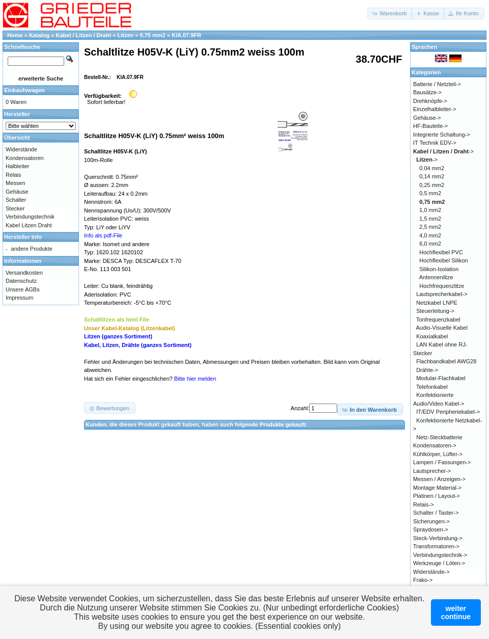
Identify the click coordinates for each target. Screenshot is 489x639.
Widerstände (21, 149)
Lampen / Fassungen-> (442, 462)
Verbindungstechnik (30, 217)
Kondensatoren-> (434, 445)
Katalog (39, 35)
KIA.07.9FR (186, 35)
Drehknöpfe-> (430, 101)
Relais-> (423, 504)
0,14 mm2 (431, 176)
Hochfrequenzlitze (441, 286)
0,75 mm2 (153, 35)
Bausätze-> (427, 92)
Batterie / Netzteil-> (437, 84)
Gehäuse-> (427, 118)
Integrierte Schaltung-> (441, 134)
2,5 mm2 (430, 227)
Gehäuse (17, 192)
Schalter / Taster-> (435, 513)
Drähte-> (427, 370)
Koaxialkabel (432, 336)
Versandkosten (24, 273)
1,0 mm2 (430, 210)
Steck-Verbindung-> (438, 538)
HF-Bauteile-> (430, 126)
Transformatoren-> (436, 546)
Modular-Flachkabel (441, 378)
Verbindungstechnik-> (440, 555)
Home (15, 35)
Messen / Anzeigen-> (439, 479)
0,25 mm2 (431, 185)
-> (443, 151)
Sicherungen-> (431, 521)
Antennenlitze (436, 277)
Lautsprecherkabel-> (442, 294)
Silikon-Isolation (438, 269)
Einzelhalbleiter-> (434, 109)
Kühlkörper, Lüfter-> (438, 454)
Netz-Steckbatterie (439, 437)
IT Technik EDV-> (434, 143)
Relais (13, 175)
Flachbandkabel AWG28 (446, 361)
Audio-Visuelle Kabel (442, 328)
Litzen (126, 35)
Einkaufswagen (24, 90)
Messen (15, 183)
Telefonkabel (432, 387)
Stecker (15, 208)
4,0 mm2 (430, 235)
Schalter (16, 200)
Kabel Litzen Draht (29, 225)
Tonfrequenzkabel (438, 319)
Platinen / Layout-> (436, 496)
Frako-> (422, 580)
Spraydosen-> (430, 529)
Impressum (19, 298)
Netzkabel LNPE (436, 303)
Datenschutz (21, 281)
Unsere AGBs (23, 289)
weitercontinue (456, 612)
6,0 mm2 (430, 244)
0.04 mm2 (431, 168)
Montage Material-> (437, 488)
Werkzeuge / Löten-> (439, 563)
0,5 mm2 (430, 193)
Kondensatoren (25, 158)
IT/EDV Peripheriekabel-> (448, 412)
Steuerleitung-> (435, 311)
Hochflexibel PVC (441, 252)
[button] (390, 13)
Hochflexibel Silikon (443, 260)
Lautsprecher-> (432, 471)
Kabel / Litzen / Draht (84, 35)
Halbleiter (17, 166)
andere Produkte (31, 249)
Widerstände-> (431, 572)
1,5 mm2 (430, 219)
